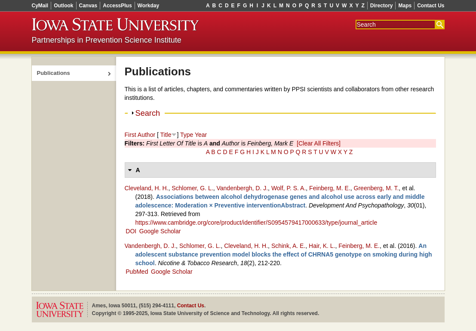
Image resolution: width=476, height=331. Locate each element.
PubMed (137, 271)
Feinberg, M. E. (329, 188)
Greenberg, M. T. (376, 188)
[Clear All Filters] (319, 143)
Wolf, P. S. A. (288, 188)
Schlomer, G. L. (192, 188)
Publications (53, 73)
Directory (381, 6)
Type (186, 134)
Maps (405, 6)
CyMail (40, 6)
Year (201, 134)
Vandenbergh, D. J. (242, 188)
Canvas (88, 6)
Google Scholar (160, 231)
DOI (131, 231)
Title (166, 134)
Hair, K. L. (322, 245)
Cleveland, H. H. (147, 188)
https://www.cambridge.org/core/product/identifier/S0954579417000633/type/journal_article (256, 222)
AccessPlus (117, 6)
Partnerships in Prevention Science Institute (106, 40)
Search (147, 113)
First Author (140, 134)
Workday (148, 6)
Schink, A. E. (288, 245)
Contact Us (430, 6)
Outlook (63, 6)
